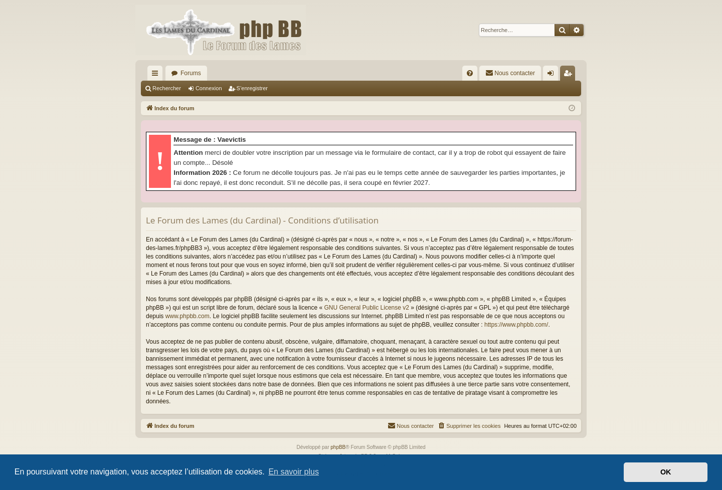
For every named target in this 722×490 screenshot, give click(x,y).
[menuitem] (469, 73)
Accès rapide (156, 75)
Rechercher (166, 88)
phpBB (337, 447)
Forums (190, 73)
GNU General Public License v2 (366, 307)
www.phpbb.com (187, 316)
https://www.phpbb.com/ (516, 324)
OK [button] (665, 472)
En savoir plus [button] (293, 471)
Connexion (209, 88)
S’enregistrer (252, 88)
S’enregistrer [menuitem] (570, 75)
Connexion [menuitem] (553, 75)
